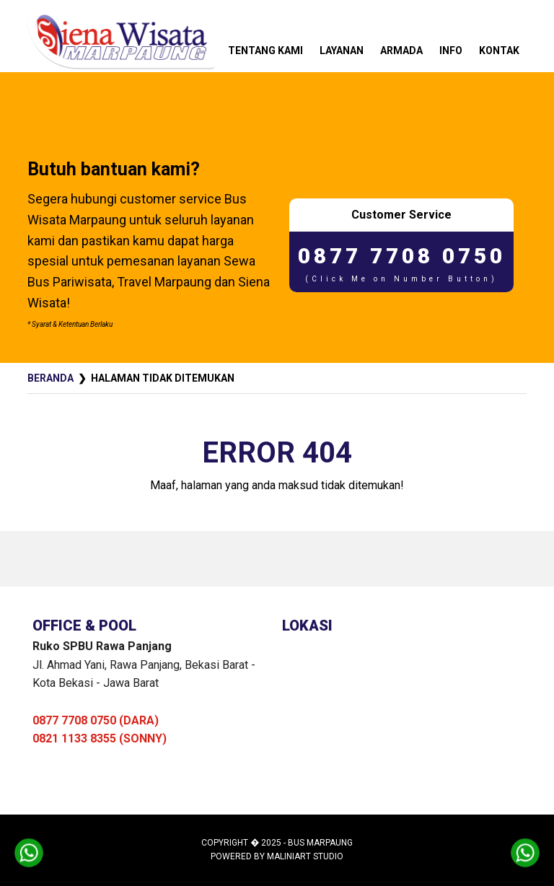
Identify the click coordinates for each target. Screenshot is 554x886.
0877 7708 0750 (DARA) (95, 720)
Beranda (50, 378)
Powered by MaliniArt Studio (277, 856)
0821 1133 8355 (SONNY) (99, 738)
